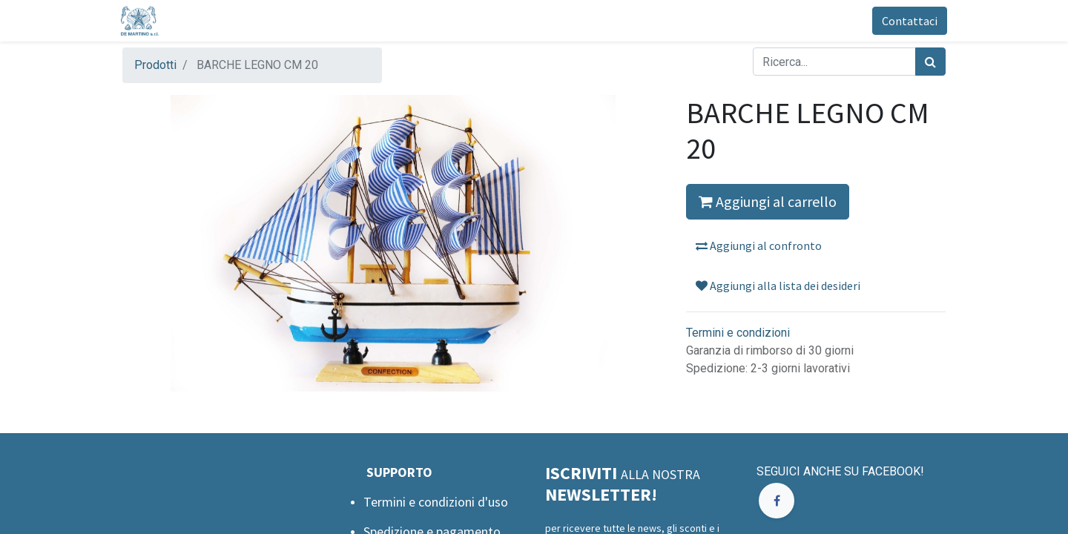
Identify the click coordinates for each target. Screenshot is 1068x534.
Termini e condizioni (738, 333)
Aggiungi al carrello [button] (768, 201)
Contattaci (908, 20)
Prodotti (155, 65)
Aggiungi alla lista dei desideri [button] (778, 285)
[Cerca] (930, 61)
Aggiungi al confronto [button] (759, 245)
